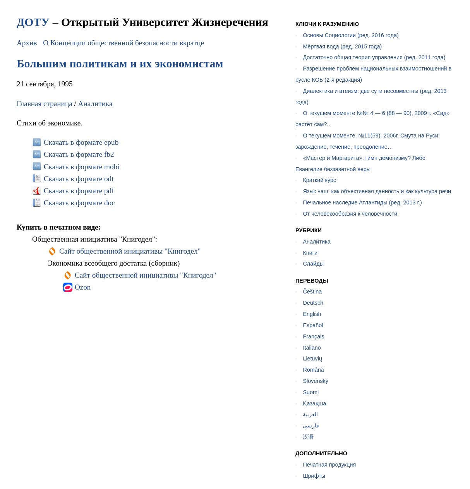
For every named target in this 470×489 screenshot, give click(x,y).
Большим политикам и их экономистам (120, 63)
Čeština (312, 291)
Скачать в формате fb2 (79, 154)
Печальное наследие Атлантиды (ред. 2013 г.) (362, 202)
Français (313, 336)
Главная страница (44, 104)
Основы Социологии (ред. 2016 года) (350, 35)
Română (313, 370)
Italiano (312, 348)
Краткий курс (319, 180)
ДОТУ (33, 21)
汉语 (308, 437)
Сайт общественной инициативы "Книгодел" (130, 251)
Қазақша (314, 403)
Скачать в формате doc (79, 203)
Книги (310, 253)
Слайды (313, 264)
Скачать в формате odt (79, 179)
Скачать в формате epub (81, 142)
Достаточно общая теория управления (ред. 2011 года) (374, 57)
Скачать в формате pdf (79, 191)
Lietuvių (312, 358)
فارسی (311, 425)
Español (313, 325)
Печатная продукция (329, 465)
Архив (27, 43)
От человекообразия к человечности (350, 214)
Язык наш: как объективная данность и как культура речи (377, 191)
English (312, 314)
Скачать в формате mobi (82, 167)
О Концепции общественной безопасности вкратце (123, 43)
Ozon (83, 287)
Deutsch (313, 303)
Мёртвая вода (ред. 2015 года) (342, 46)
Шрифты (314, 476)
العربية (310, 414)
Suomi (311, 392)
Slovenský (315, 381)
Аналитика (95, 104)
